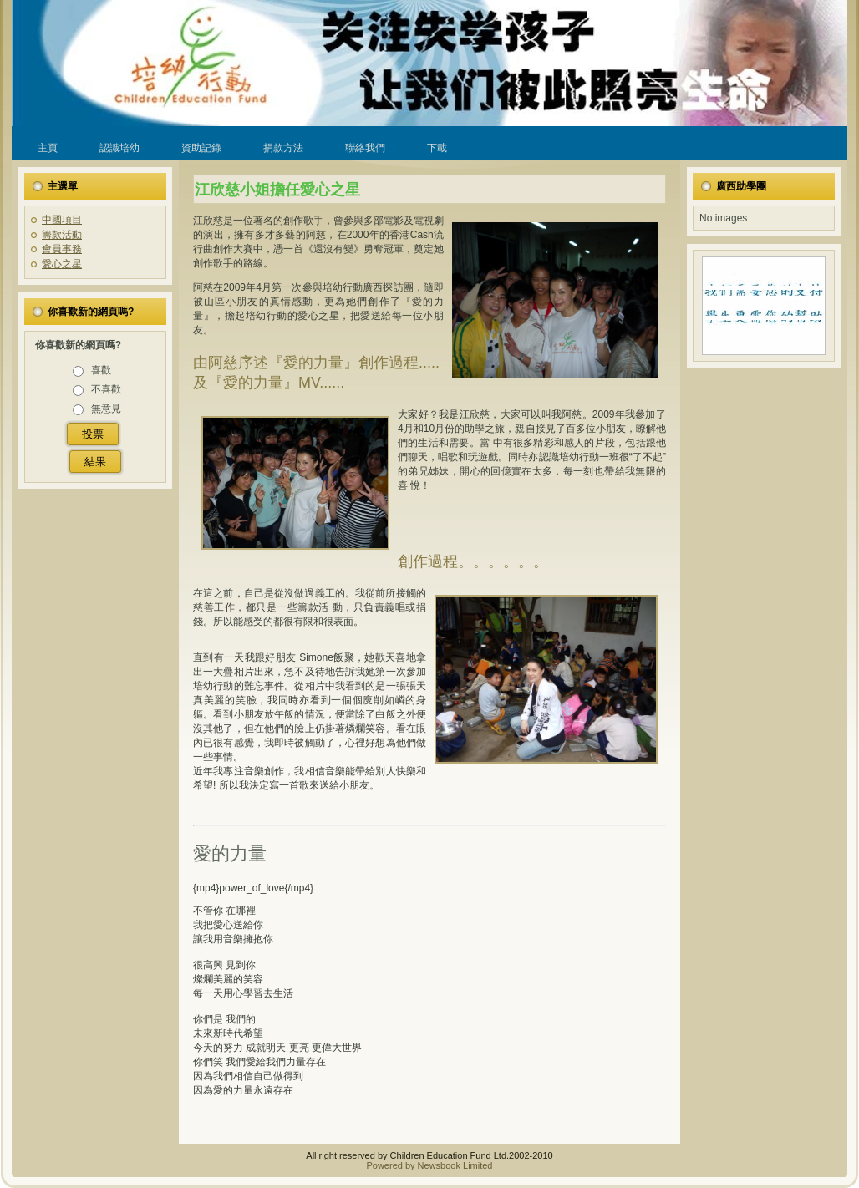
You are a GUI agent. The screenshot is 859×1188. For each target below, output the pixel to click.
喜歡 (101, 370)
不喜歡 (106, 389)
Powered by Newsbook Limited (429, 1165)
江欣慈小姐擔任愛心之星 (277, 189)
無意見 (106, 408)
